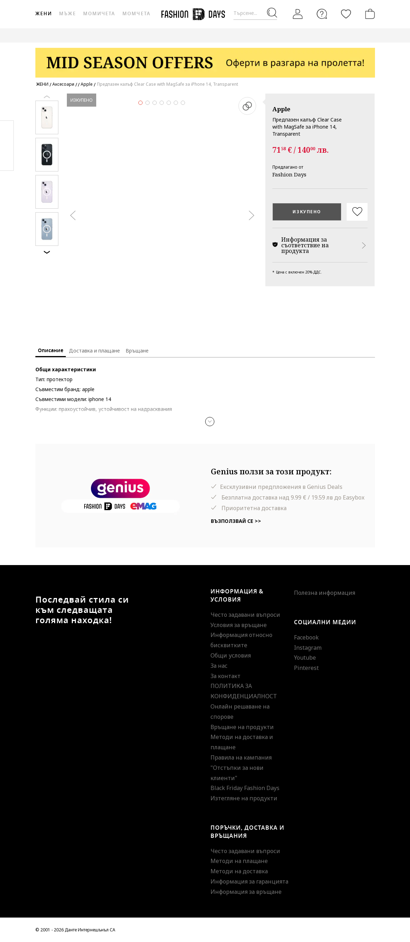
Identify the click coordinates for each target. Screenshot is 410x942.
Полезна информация (324, 593)
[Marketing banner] (205, 59)
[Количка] (368, 14)
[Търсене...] (255, 13)
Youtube (305, 657)
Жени (43, 13)
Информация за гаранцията (249, 881)
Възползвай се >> (236, 521)
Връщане (137, 350)
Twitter (7, 159)
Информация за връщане (246, 892)
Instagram (308, 647)
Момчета (136, 13)
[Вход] (298, 14)
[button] (209, 421)
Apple (281, 109)
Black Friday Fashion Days (244, 788)
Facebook (306, 637)
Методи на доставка (239, 871)
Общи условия (230, 655)
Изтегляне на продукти (243, 798)
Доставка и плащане (94, 350)
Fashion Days (289, 174)
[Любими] (346, 14)
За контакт (225, 676)
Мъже (67, 13)
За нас (218, 666)
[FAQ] (322, 14)
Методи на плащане (239, 861)
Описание (50, 350)
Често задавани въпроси (245, 615)
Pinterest (306, 668)
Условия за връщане (238, 625)
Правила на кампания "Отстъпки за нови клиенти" (241, 768)
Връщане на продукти (242, 727)
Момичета (99, 13)
